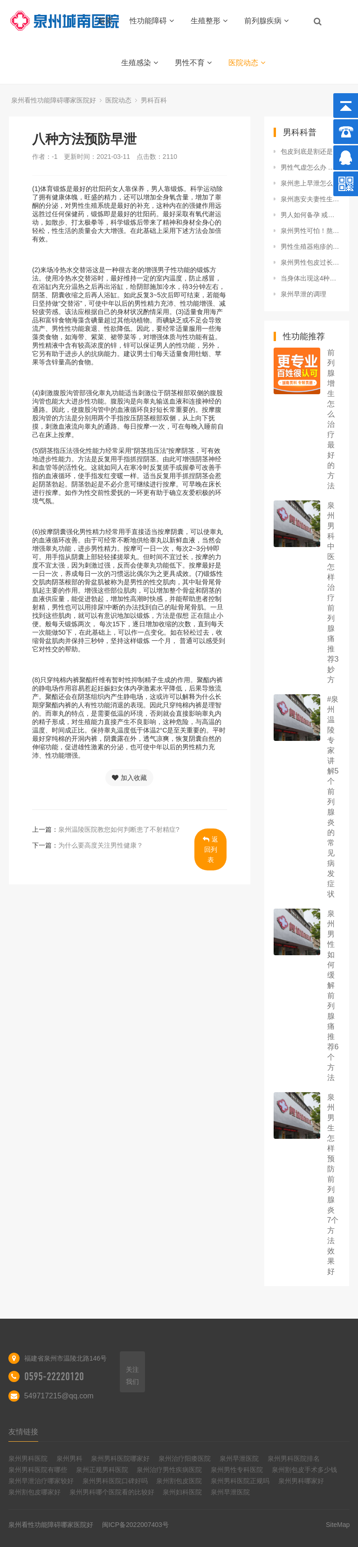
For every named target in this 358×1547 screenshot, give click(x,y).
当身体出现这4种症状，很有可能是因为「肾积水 (310, 278)
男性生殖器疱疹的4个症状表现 (310, 246)
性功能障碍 (152, 21)
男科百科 (154, 100)
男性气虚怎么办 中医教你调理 (310, 167)
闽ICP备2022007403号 (135, 1524)
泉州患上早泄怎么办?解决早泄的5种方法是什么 (310, 183)
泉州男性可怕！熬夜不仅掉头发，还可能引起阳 (310, 230)
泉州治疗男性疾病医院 (169, 1469)
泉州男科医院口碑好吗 (115, 1481)
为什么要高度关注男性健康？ (100, 845)
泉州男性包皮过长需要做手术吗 (310, 262)
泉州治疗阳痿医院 (184, 1458)
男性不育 (193, 63)
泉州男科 (69, 1458)
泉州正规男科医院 (102, 1469)
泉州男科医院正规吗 (240, 1481)
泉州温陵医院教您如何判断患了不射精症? (118, 829)
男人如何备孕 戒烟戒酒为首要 (310, 215)
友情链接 (23, 1432)
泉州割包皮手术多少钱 (304, 1469)
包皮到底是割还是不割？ (310, 151)
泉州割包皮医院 (179, 1481)
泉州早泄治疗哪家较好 (41, 1481)
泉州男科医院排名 (294, 1458)
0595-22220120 (54, 1376)
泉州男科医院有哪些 (37, 1469)
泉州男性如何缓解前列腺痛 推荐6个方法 (333, 996)
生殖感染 (139, 63)
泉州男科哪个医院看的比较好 (111, 1492)
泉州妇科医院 (182, 1492)
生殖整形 (209, 21)
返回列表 (210, 849)
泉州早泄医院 (239, 1458)
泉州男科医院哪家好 (120, 1458)
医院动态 (246, 63)
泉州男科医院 (28, 1458)
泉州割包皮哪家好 (34, 1492)
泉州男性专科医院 (237, 1469)
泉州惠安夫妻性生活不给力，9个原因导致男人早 (310, 199)
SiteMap (338, 1524)
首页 (105, 21)
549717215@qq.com (59, 1396)
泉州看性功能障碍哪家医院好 (53, 100)
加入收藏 (129, 777)
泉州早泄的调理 (303, 294)
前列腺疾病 (266, 21)
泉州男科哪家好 (301, 1481)
